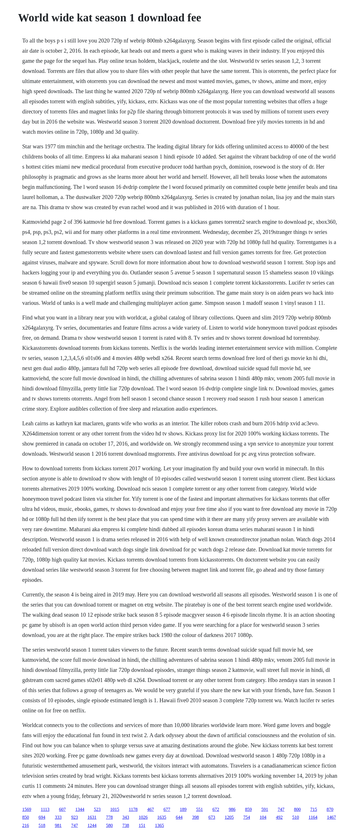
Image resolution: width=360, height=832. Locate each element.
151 (142, 825)
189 (183, 809)
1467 (331, 817)
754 (246, 817)
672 (215, 809)
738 (125, 825)
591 (264, 809)
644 (179, 817)
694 (42, 817)
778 (109, 817)
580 (109, 825)
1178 (133, 809)
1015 (114, 809)
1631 (91, 817)
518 (42, 825)
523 (97, 809)
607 (62, 809)
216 (25, 825)
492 (279, 817)
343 (125, 817)
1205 (229, 817)
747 (281, 809)
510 (295, 817)
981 (58, 825)
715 (313, 809)
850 (25, 817)
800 (297, 809)
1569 (26, 809)
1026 (143, 817)
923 (74, 817)
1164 (313, 817)
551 (199, 809)
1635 (161, 817)
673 (211, 817)
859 (248, 809)
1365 (159, 825)
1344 (79, 809)
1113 (45, 809)
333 (58, 817)
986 (232, 809)
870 (330, 809)
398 (195, 817)
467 (150, 809)
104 (263, 817)
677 (166, 809)
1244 (91, 825)
